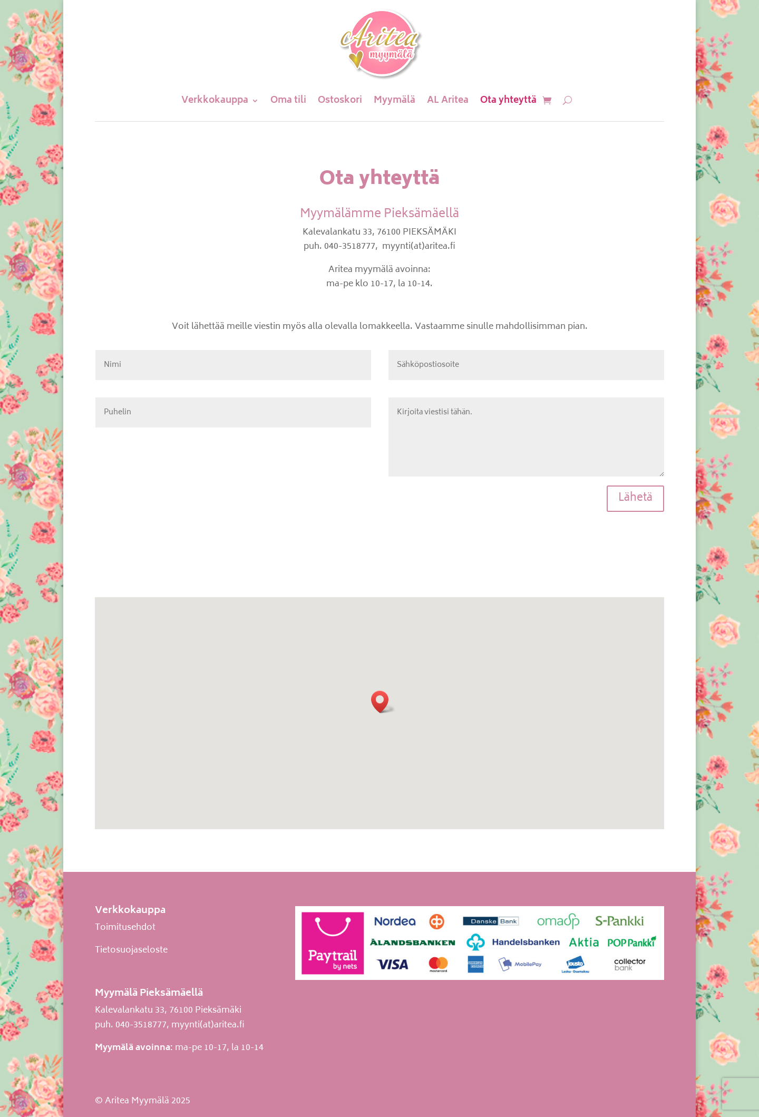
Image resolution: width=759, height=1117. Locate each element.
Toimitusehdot (125, 927)
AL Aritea (448, 101)
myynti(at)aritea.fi (208, 1025)
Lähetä (635, 498)
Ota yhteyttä (508, 101)
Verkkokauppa (214, 101)
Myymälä (394, 101)
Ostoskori (340, 101)
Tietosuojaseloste (131, 950)
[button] (383, 702)
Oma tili (288, 101)
